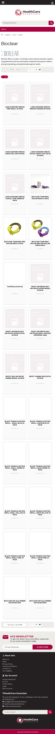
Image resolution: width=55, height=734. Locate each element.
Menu (3, 29)
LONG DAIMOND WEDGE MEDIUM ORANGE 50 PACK (40, 108)
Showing (14, 625)
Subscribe (42, 647)
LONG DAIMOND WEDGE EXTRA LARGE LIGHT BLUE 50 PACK (40, 153)
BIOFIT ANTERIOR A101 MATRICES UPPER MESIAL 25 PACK (40, 288)
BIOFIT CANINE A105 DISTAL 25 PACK (40, 377)
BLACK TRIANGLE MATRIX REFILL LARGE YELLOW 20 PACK (40, 513)
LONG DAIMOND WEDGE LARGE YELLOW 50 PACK (14, 153)
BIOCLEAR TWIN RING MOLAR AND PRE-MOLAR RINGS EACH (40, 243)
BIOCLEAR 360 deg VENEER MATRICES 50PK (40, 602)
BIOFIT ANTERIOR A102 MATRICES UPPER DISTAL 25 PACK (15, 333)
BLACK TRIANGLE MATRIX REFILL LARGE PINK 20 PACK (40, 558)
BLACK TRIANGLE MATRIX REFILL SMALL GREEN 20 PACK (15, 468)
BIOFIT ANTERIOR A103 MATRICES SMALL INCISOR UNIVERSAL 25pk (40, 333)
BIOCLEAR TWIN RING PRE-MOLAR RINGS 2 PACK (14, 242)
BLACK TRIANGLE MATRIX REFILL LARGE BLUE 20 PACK (40, 423)
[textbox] (25, 23)
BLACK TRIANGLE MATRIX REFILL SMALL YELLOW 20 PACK (14, 513)
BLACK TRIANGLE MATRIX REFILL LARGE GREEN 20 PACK (40, 468)
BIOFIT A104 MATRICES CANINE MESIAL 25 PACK (14, 377)
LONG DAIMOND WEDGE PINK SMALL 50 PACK (14, 108)
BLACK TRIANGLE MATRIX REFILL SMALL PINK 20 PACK (15, 558)
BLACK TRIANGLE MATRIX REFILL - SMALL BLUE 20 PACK (15, 423)
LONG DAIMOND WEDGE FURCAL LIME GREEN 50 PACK (14, 198)
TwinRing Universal (15, 286)
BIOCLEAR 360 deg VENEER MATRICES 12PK (15, 602)
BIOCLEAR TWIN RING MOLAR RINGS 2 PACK (40, 197)
